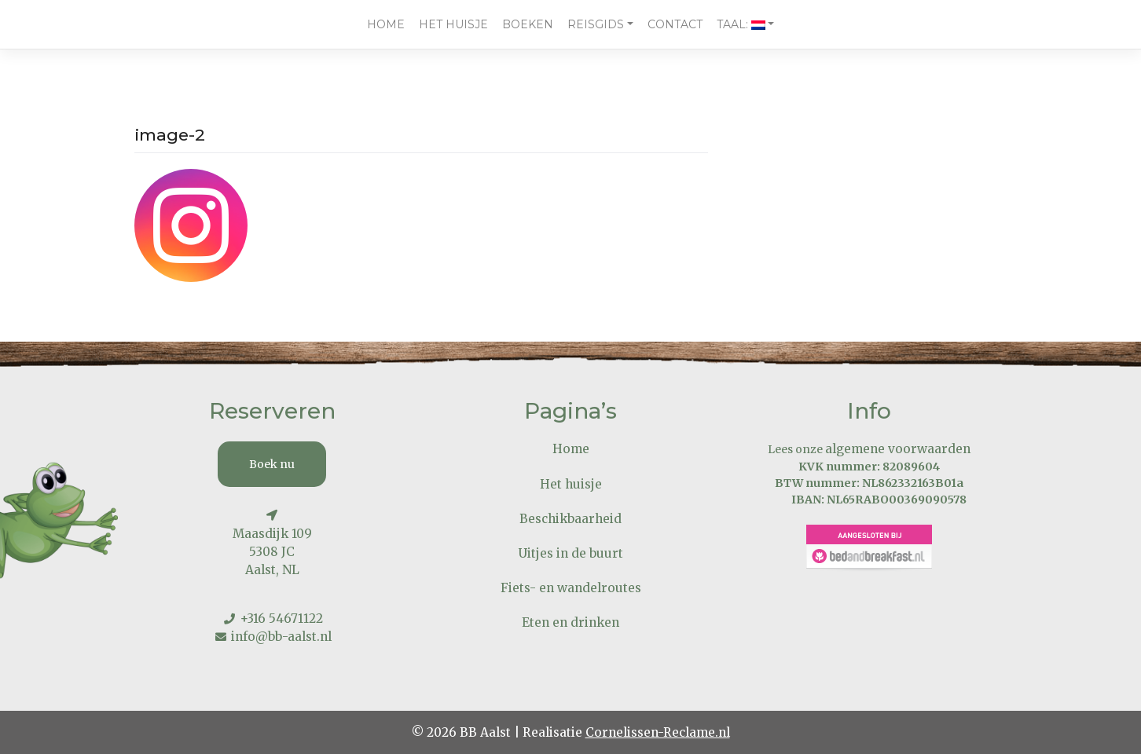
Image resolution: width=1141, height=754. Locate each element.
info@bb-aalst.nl (281, 636)
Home (386, 24)
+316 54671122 (281, 618)
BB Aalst (485, 732)
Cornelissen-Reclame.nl (657, 732)
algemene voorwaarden (897, 448)
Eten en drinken (570, 622)
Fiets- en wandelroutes (571, 587)
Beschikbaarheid (570, 518)
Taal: (741, 24)
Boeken (527, 24)
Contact (675, 24)
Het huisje (453, 24)
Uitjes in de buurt (571, 553)
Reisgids (595, 24)
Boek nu (272, 464)
